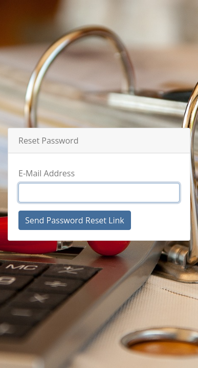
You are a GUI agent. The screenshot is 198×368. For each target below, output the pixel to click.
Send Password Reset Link (74, 220)
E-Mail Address (46, 173)
